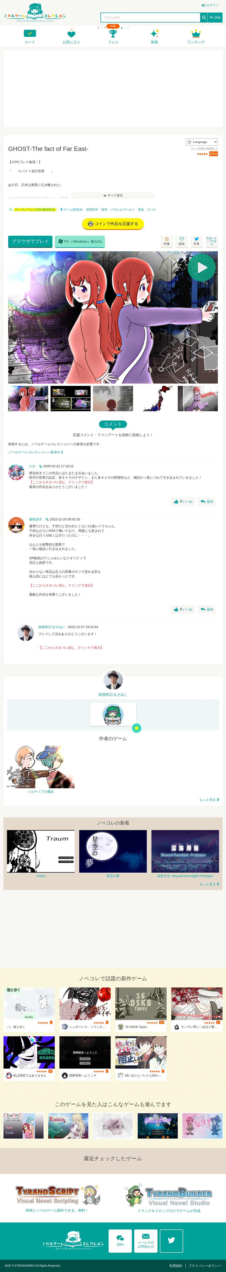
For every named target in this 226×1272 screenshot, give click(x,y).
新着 (154, 42)
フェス (113, 42)
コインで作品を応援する (113, 224)
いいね (183, 501)
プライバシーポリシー (204, 1266)
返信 (207, 501)
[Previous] (13, 317)
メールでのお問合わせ (146, 1239)
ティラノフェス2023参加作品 (35, 209)
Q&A (120, 1239)
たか (32, 466)
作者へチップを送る (211, 241)
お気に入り (71, 42)
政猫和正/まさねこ (51, 627)
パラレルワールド (122, 209)
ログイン (212, 5)
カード (30, 42)
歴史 (141, 209)
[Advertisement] (113, 88)
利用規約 (175, 1266)
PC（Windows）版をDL (80, 241)
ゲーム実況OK (72, 209)
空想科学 (92, 209)
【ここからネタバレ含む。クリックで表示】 (61, 482)
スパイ (151, 209)
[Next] (213, 317)
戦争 (104, 209)
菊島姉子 (35, 519)
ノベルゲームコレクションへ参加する (36, 452)
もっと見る (207, 800)
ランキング (196, 42)
